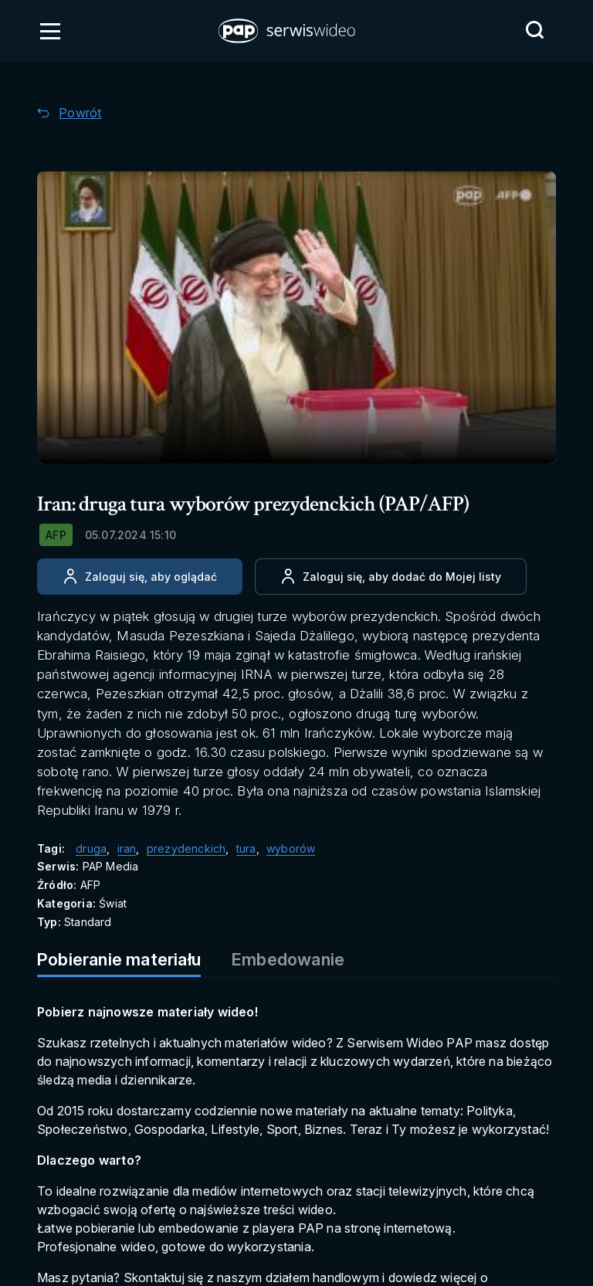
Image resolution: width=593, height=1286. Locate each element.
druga (91, 848)
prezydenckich (186, 848)
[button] (288, 31)
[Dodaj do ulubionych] (391, 576)
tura (246, 848)
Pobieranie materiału (119, 959)
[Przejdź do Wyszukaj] (534, 30)
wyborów (290, 848)
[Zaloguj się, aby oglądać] (139, 576)
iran (127, 848)
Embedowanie (288, 959)
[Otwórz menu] (50, 31)
